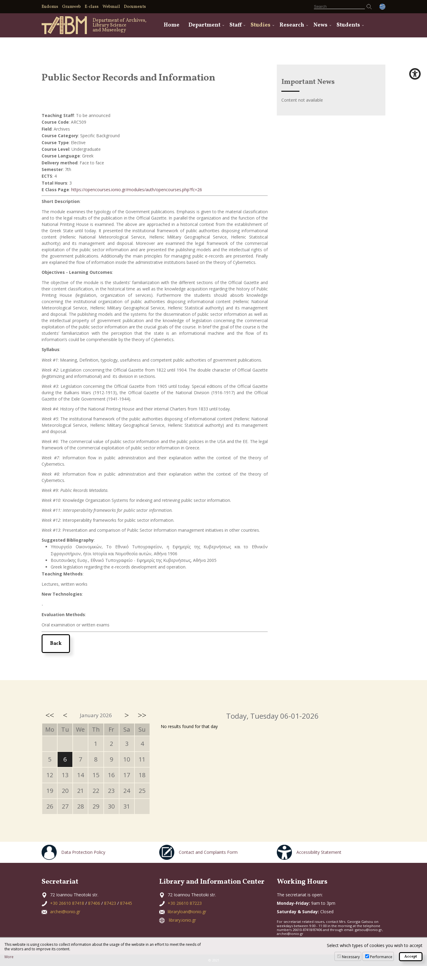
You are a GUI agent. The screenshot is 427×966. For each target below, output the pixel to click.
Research (292, 25)
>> (142, 715)
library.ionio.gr (182, 920)
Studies (260, 25)
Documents (135, 7)
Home (171, 25)
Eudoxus (50, 7)
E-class (92, 7)
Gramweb (71, 7)
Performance (381, 956)
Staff (235, 25)
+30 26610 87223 (185, 903)
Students (348, 25)
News (320, 25)
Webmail (111, 7)
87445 (126, 903)
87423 (110, 903)
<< (50, 715)
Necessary (351, 956)
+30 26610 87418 (67, 903)
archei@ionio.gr (65, 911)
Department (204, 25)
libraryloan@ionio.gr (187, 911)
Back (56, 643)
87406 (94, 903)
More (9, 957)
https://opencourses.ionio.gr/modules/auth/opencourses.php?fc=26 (136, 189)
